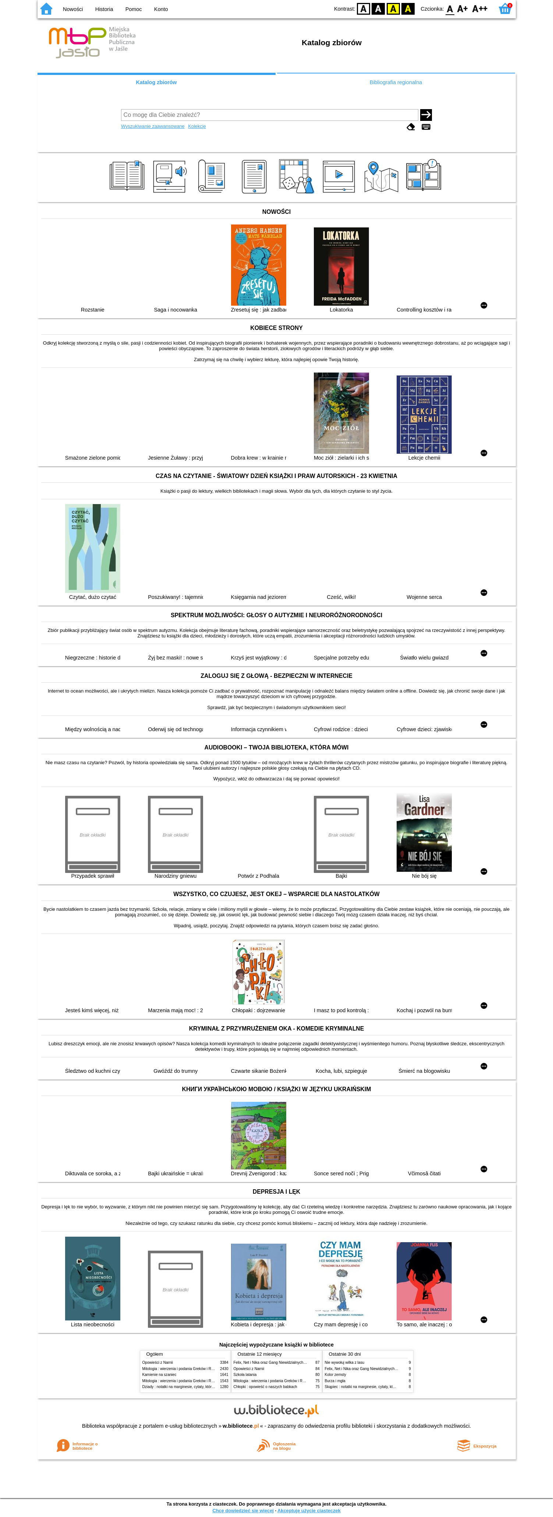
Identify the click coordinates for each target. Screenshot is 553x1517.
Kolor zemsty (335, 1375)
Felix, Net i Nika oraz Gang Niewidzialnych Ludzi (273, 1362)
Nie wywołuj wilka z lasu (345, 1362)
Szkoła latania (245, 1375)
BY (408, 8)
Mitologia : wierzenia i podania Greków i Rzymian (182, 1369)
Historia (104, 9)
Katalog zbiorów (156, 82)
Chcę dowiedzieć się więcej (242, 1510)
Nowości (73, 9)
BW (378, 8)
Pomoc (133, 9)
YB (393, 8)
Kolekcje (197, 126)
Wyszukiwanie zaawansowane (153, 126)
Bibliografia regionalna (396, 82)
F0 (450, 8)
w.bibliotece (241, 1426)
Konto (161, 9)
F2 (479, 8)
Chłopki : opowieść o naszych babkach (265, 1387)
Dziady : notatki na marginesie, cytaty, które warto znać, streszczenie (198, 1387)
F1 (462, 8)
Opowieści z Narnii (157, 1362)
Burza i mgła (335, 1381)
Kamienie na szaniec (159, 1375)
